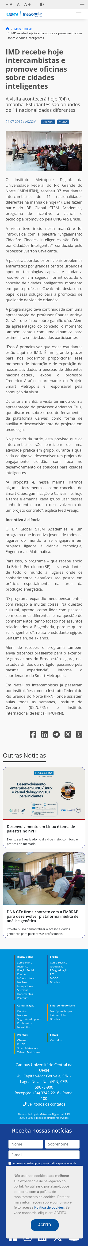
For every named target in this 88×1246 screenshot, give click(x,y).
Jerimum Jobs (58, 1015)
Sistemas (22, 990)
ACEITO (44, 1225)
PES (52, 974)
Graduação (56, 966)
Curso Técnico (58, 962)
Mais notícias (23, 29)
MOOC (54, 978)
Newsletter (24, 1027)
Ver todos (56, 1040)
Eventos (22, 1011)
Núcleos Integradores (25, 984)
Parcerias (22, 998)
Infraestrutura (25, 978)
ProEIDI (21, 1044)
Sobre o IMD (24, 962)
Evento (48, 122)
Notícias (22, 1015)
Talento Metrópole (28, 1052)
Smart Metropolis (27, 1048)
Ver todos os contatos (44, 1104)
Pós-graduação (59, 970)
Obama (21, 1040)
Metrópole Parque (61, 1011)
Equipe (21, 974)
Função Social (25, 970)
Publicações (24, 1023)
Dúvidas (55, 982)
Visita (63, 122)
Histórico (22, 966)
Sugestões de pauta (29, 1019)
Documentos (25, 994)
